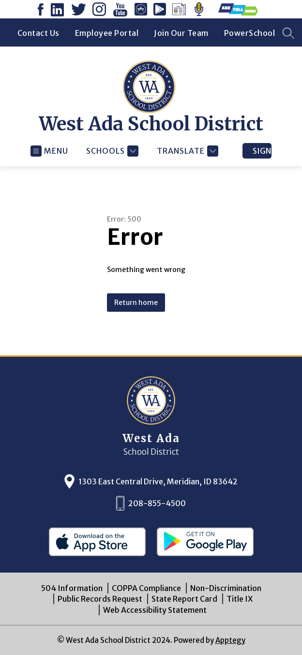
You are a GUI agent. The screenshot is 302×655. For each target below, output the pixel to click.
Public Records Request (100, 599)
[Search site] (288, 33)
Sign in (262, 151)
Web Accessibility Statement (155, 610)
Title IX (239, 599)
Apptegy (230, 640)
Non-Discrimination (225, 588)
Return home (136, 302)
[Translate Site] (186, 151)
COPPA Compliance (146, 588)
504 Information (72, 588)
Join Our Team (181, 33)
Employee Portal (107, 33)
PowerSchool (249, 33)
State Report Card (184, 599)
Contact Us (38, 33)
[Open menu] (49, 151)
